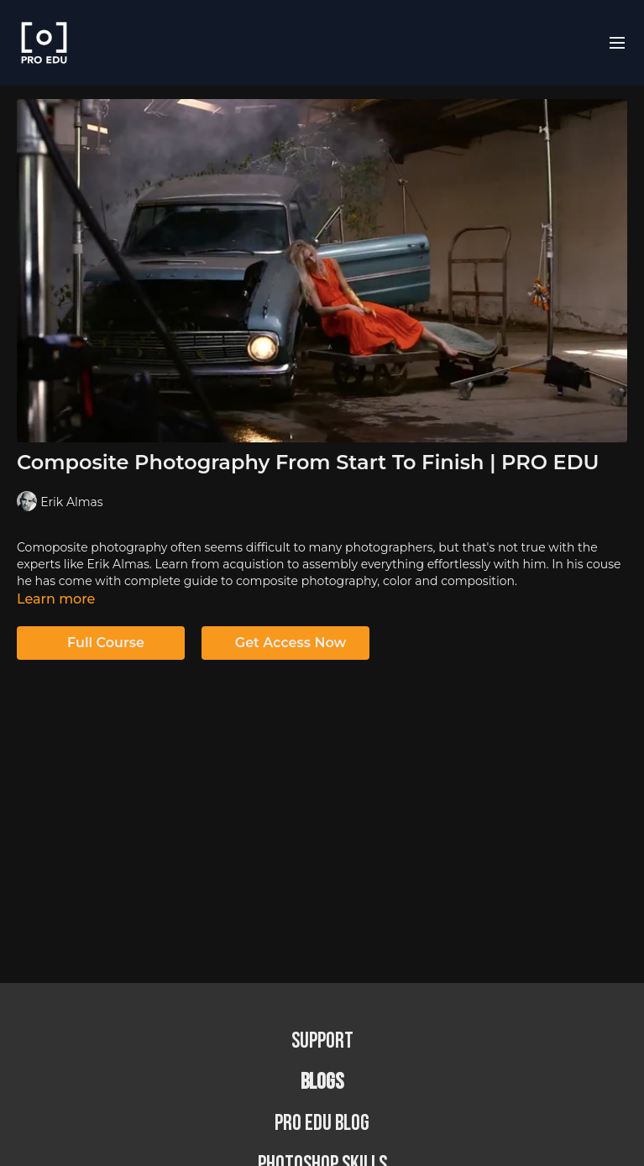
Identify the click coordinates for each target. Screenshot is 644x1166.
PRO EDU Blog (322, 1124)
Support (322, 1041)
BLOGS (322, 1082)
